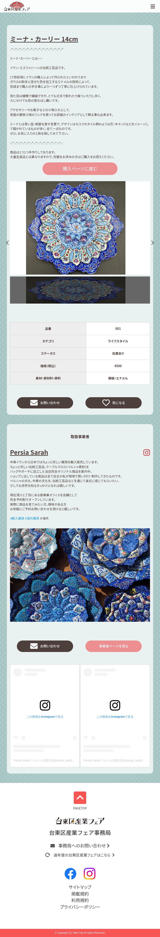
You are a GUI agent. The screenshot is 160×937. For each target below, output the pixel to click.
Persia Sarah (29, 453)
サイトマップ (80, 887)
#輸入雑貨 (17, 519)
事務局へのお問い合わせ (79, 845)
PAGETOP (80, 800)
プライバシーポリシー (80, 907)
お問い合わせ (45, 403)
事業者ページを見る (113, 648)
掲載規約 (80, 894)
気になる (113, 403)
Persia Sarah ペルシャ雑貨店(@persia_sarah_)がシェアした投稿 (56, 762)
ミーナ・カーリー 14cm (44, 38)
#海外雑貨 (32, 519)
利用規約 (80, 900)
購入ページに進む (80, 168)
